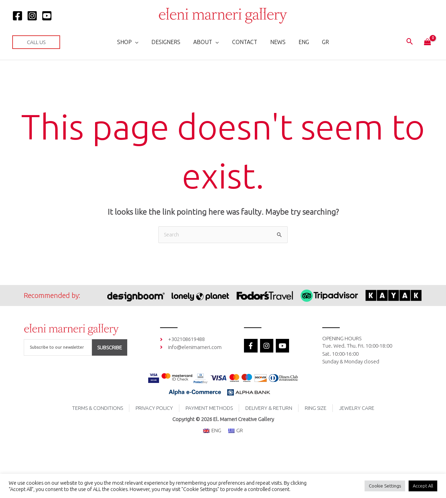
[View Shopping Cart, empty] (427, 42)
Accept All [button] (423, 485)
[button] (36, 42)
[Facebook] (17, 15)
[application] (140, 42)
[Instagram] (32, 15)
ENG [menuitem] (216, 431)
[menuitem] (300, 42)
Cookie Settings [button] (385, 485)
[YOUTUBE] (47, 15)
